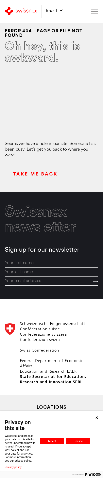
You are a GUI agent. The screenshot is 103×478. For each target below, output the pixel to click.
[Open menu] (94, 11)
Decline (78, 441)
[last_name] (51, 272)
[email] (51, 281)
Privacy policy (13, 467)
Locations (52, 408)
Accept (51, 441)
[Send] (95, 282)
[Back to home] (21, 11)
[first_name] (51, 263)
